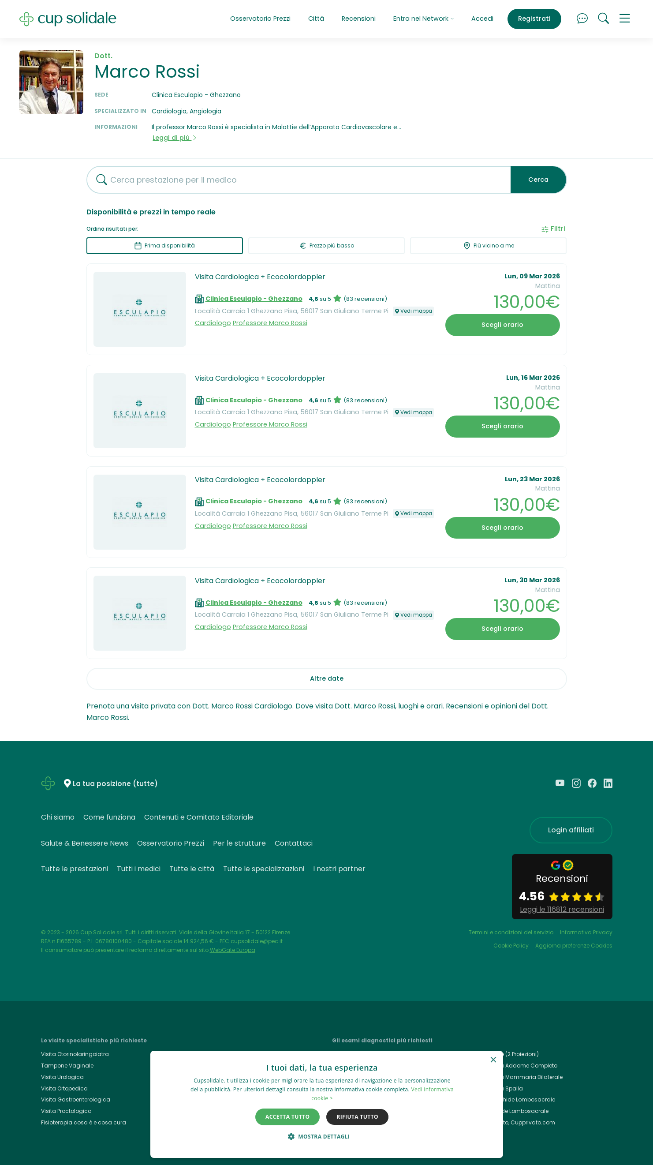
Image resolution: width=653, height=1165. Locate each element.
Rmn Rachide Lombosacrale (516, 1099)
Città (316, 18)
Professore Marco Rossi (270, 322)
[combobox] (295, 180)
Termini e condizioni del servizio (511, 932)
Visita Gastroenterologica (75, 1099)
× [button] (493, 1060)
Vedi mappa (413, 311)
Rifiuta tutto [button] (357, 1116)
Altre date (326, 678)
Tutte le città (191, 869)
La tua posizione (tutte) (115, 784)
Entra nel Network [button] (423, 18)
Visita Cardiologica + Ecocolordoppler (260, 277)
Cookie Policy (511, 945)
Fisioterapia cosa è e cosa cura (83, 1122)
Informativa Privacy (586, 932)
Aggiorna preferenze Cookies (573, 945)
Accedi (482, 18)
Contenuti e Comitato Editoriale (199, 817)
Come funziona (109, 817)
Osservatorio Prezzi (260, 18)
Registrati (534, 18)
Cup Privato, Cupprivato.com (516, 1122)
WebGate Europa (232, 950)
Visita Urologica (62, 1077)
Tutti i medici (138, 869)
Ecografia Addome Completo (517, 1065)
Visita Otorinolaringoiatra (75, 1054)
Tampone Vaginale (67, 1065)
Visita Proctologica (66, 1111)
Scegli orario (502, 324)
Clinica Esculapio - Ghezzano (253, 298)
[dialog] (326, 1104)
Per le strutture (239, 843)
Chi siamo (58, 817)
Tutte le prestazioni (74, 869)
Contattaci (294, 843)
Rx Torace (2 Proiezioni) (508, 1054)
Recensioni (359, 18)
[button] (625, 19)
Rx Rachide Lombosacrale (513, 1111)
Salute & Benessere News (84, 843)
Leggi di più (175, 137)
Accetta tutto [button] (287, 1116)
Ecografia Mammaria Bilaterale (520, 1077)
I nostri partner (339, 869)
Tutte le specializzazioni (263, 869)
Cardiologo (213, 322)
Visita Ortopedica (64, 1088)
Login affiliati (571, 830)
